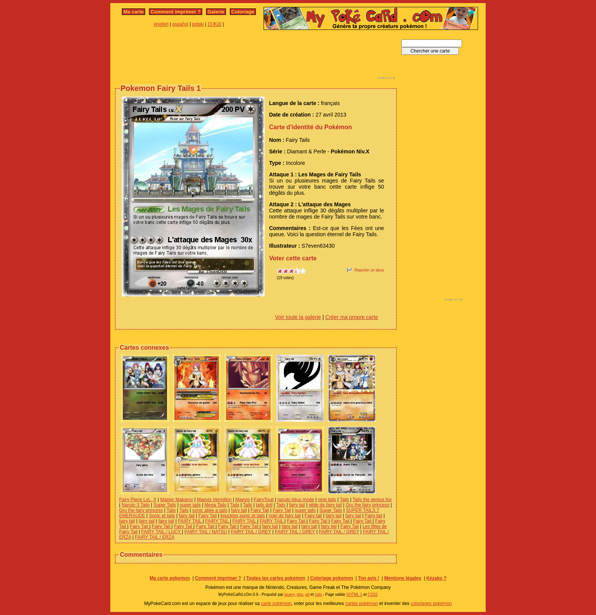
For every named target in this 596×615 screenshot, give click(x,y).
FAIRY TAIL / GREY (251, 531)
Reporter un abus (369, 270)
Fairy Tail (260, 510)
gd (307, 594)
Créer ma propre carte (351, 317)
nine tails (327, 499)
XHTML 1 (354, 594)
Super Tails (164, 505)
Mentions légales (402, 578)
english (161, 24)
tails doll (264, 505)
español (180, 24)
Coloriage (242, 12)
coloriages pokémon (431, 603)
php (299, 594)
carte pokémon (276, 603)
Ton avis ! (368, 578)
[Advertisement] (255, 56)
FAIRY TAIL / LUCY (161, 531)
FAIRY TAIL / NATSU (206, 531)
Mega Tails (215, 505)
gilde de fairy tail (325, 505)
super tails (190, 505)
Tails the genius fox (372, 499)
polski (198, 24)
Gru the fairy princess (367, 505)
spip (318, 594)
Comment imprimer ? (176, 12)
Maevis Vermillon (214, 499)
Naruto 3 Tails (135, 505)
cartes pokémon (361, 603)
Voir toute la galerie (298, 317)
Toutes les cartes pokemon (275, 578)
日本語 (214, 24)
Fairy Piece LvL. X (137, 499)
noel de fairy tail (285, 515)
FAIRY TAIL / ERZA (154, 537)
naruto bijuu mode (295, 499)
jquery (289, 594)
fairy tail (297, 505)
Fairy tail (313, 515)
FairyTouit (263, 499)
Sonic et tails (162, 515)
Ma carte (133, 12)
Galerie (216, 12)
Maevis (243, 499)
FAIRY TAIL (190, 521)
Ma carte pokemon (169, 578)
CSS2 (373, 594)
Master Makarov (176, 499)
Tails (344, 499)
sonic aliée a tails (209, 510)
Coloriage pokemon (331, 578)
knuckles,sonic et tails (242, 515)
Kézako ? (436, 578)
